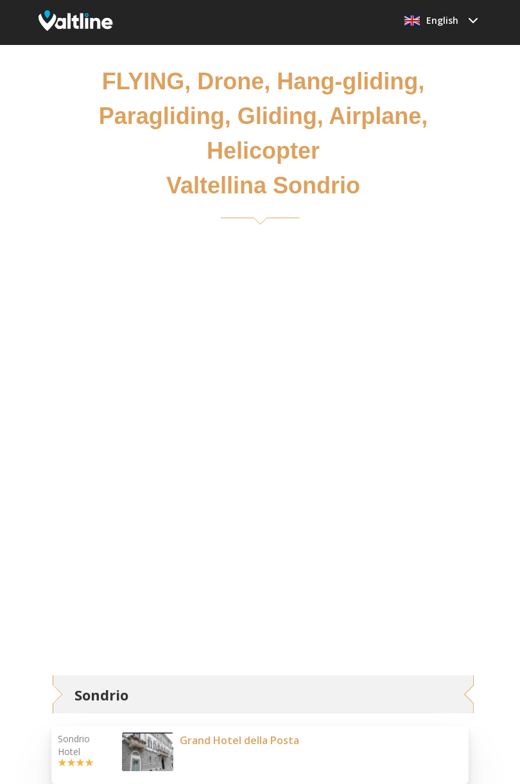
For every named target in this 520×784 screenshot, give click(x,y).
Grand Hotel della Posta (239, 740)
